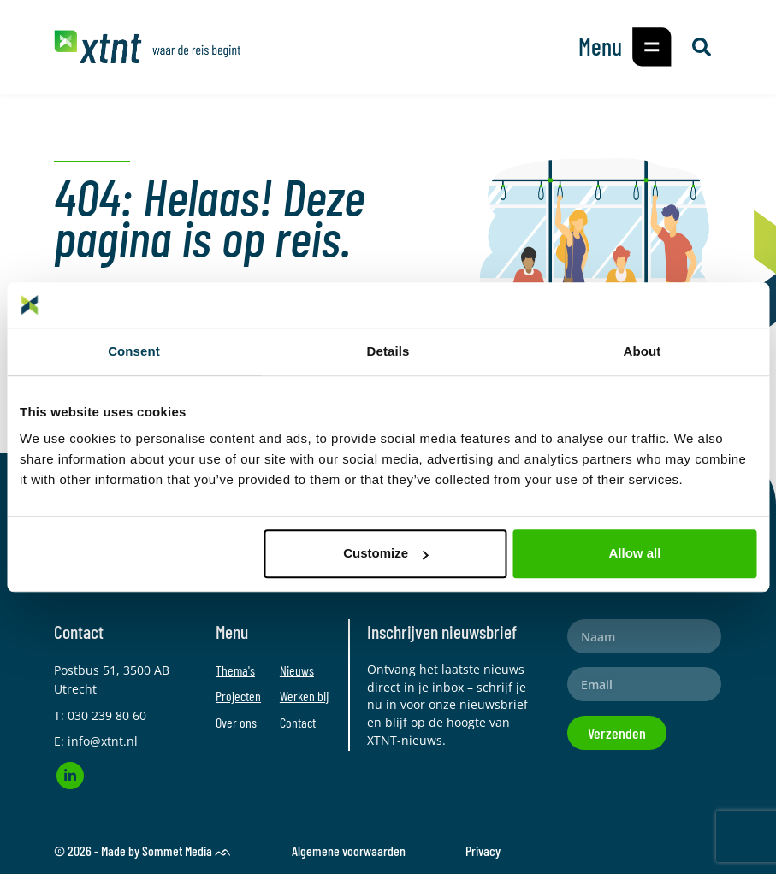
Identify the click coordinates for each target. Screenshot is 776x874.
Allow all (635, 553)
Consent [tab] (134, 351)
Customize (386, 553)
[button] (652, 47)
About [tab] (642, 351)
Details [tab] (388, 351)
